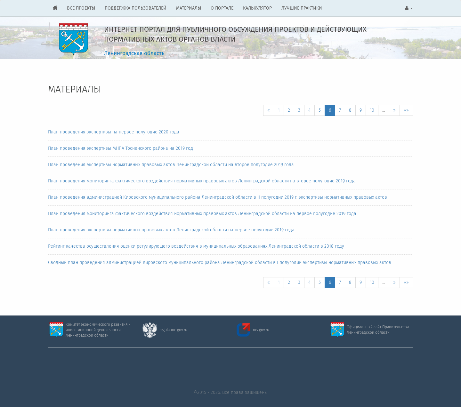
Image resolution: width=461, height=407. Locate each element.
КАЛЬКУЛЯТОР (257, 8)
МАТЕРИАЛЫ (188, 8)
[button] (409, 8)
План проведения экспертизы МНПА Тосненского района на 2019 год (120, 148)
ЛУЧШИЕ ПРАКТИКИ (301, 8)
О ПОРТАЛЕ (222, 8)
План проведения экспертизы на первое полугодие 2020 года (113, 132)
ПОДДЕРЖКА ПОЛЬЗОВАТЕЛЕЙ (135, 8)
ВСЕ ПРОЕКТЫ (81, 8)
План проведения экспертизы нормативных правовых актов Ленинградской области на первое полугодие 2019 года (171, 230)
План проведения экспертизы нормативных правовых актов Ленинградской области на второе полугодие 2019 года (171, 164)
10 (372, 110)
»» (406, 110)
